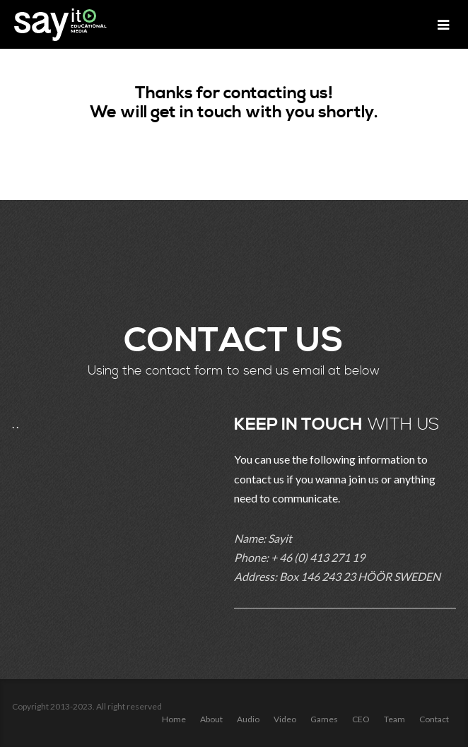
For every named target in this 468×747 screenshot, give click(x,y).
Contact (434, 719)
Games (324, 719)
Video (285, 719)
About (211, 719)
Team (394, 719)
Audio (248, 719)
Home (174, 719)
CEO (361, 719)
